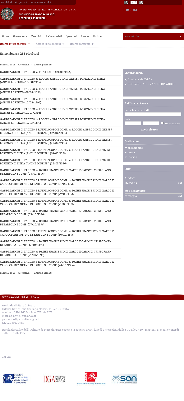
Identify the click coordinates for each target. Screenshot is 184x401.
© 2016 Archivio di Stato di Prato (20, 297)
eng (135, 9)
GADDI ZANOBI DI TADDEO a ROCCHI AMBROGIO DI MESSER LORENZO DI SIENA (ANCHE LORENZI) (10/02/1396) (52, 100)
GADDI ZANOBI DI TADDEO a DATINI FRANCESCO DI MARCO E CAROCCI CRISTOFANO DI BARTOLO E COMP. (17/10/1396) (55, 243)
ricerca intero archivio (13, 43)
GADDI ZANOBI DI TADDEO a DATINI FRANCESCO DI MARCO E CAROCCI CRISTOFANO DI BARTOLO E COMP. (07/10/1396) (55, 222)
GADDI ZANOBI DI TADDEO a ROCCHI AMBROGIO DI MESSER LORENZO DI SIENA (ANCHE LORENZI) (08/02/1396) (52, 90)
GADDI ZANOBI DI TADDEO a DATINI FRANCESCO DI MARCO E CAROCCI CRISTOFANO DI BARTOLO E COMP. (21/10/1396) (55, 253)
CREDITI (6, 357)
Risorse (85, 36)
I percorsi (71, 36)
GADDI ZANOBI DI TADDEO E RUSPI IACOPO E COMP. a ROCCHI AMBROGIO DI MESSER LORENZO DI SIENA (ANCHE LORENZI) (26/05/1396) (56, 161)
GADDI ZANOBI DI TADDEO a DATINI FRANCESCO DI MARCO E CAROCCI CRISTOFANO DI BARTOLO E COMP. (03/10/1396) (55, 212)
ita (127, 9)
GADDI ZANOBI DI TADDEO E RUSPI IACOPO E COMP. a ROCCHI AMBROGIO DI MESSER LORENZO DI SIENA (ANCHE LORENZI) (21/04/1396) (56, 141)
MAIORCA (131, 183)
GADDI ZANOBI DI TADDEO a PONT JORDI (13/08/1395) (35, 72)
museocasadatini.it (40, 2)
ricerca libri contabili (48, 43)
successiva (24, 64)
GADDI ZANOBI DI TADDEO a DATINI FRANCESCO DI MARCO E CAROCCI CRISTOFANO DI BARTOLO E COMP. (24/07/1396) (55, 172)
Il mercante (20, 36)
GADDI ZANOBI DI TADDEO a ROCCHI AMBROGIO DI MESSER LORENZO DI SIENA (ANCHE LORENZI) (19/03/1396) (52, 111)
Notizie (97, 36)
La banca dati (54, 36)
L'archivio (36, 36)
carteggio (131, 196)
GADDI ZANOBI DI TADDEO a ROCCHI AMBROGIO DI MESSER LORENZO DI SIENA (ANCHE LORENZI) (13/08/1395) (52, 80)
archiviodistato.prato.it (14, 2)
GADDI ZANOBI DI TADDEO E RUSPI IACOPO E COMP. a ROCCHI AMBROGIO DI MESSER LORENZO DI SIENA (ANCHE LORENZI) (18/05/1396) (56, 151)
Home (5, 36)
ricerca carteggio (80, 43)
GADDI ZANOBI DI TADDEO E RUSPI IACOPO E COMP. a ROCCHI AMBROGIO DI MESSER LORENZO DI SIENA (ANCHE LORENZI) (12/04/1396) (56, 131)
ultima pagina (42, 64)
